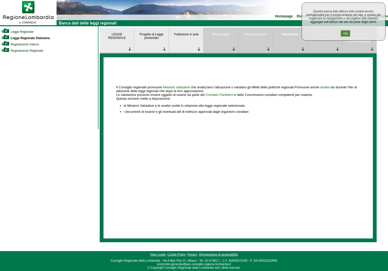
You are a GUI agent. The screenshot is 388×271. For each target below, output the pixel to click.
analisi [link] (324, 87)
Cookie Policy (176, 254)
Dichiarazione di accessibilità (218, 254)
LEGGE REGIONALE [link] (117, 36)
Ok (345, 33)
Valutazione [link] (290, 34)
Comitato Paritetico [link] (219, 95)
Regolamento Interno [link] (20, 44)
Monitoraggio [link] (220, 34)
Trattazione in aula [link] (186, 34)
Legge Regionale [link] (18, 32)
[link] (28, 24)
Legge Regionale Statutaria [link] (26, 38)
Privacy (192, 254)
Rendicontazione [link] (255, 34)
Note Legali (158, 254)
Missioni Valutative (176, 87)
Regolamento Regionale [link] (22, 50)
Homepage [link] (284, 16)
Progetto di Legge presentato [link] (152, 36)
